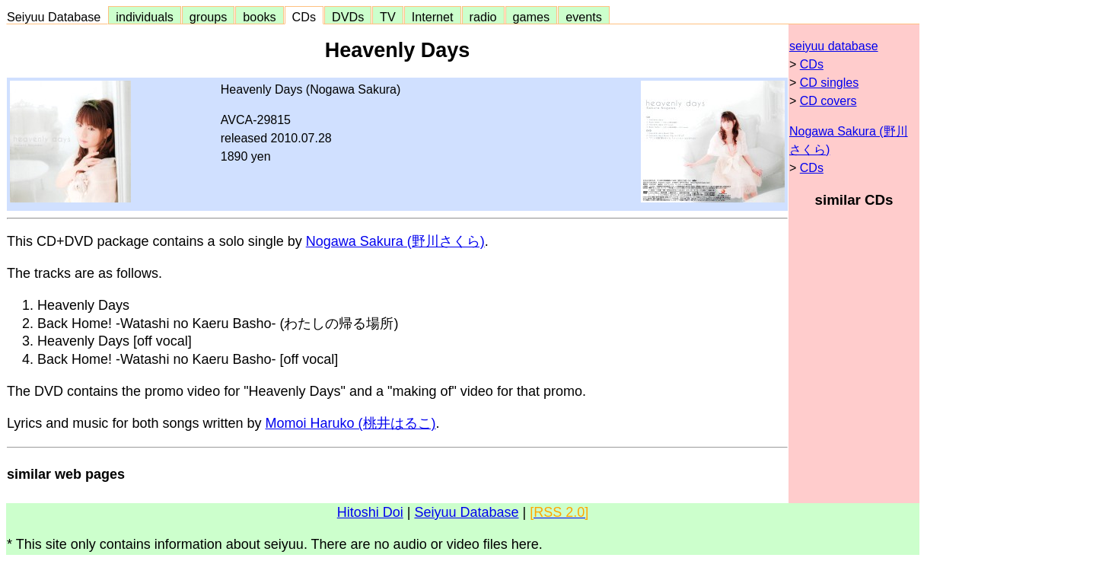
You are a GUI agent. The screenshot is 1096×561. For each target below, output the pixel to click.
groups (208, 17)
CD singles (829, 82)
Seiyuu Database (57, 17)
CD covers (828, 100)
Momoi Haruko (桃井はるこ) (350, 423)
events (584, 17)
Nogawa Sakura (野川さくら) (395, 241)
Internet (432, 17)
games (531, 17)
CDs (304, 17)
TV (387, 17)
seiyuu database (833, 46)
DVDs (348, 17)
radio (483, 17)
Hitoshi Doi (370, 512)
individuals (144, 17)
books (259, 17)
